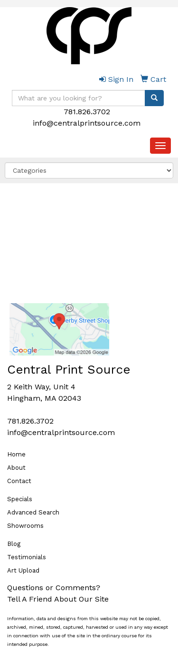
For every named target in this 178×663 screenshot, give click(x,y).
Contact (19, 481)
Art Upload (23, 570)
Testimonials (26, 557)
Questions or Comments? (53, 587)
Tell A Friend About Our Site (58, 599)
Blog (13, 543)
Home (16, 454)
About (16, 467)
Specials (19, 499)
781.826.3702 (87, 111)
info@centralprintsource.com (87, 123)
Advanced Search (33, 512)
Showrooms (25, 525)
